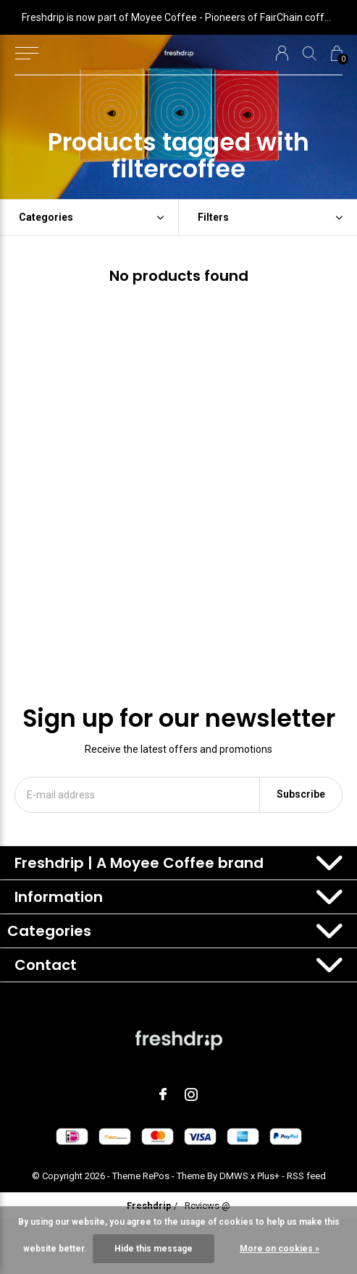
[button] (26, 54)
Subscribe (301, 794)
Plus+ (268, 1175)
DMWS (233, 1175)
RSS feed (306, 1175)
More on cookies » (279, 1249)
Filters (213, 217)
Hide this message (153, 1249)
